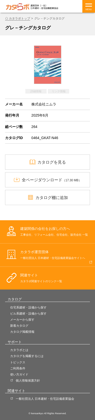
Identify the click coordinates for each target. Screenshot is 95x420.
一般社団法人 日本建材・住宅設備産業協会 (45, 399)
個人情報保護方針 (28, 380)
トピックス (17, 362)
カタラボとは (19, 350)
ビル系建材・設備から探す (28, 313)
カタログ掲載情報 (22, 332)
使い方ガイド (19, 374)
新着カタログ (19, 325)
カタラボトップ (19, 18)
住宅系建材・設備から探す (28, 307)
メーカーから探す (22, 319)
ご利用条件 (17, 368)
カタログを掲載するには (27, 356)
